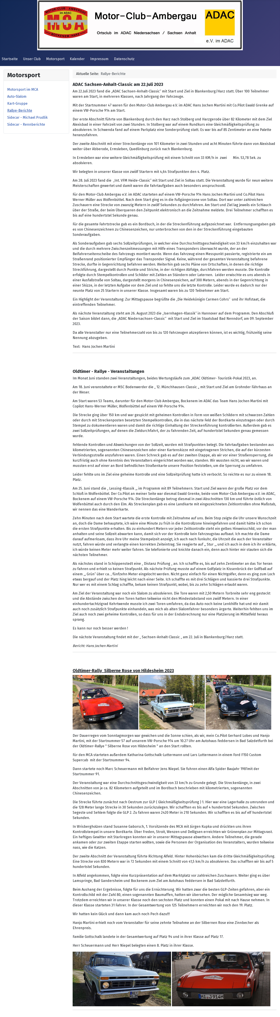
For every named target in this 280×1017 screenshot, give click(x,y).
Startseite (10, 59)
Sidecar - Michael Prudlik (27, 117)
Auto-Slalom (16, 96)
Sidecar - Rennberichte (26, 124)
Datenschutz (124, 59)
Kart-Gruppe (17, 103)
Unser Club (32, 59)
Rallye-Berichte (19, 110)
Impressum (99, 59)
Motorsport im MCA (22, 89)
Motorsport (55, 59)
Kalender (77, 59)
